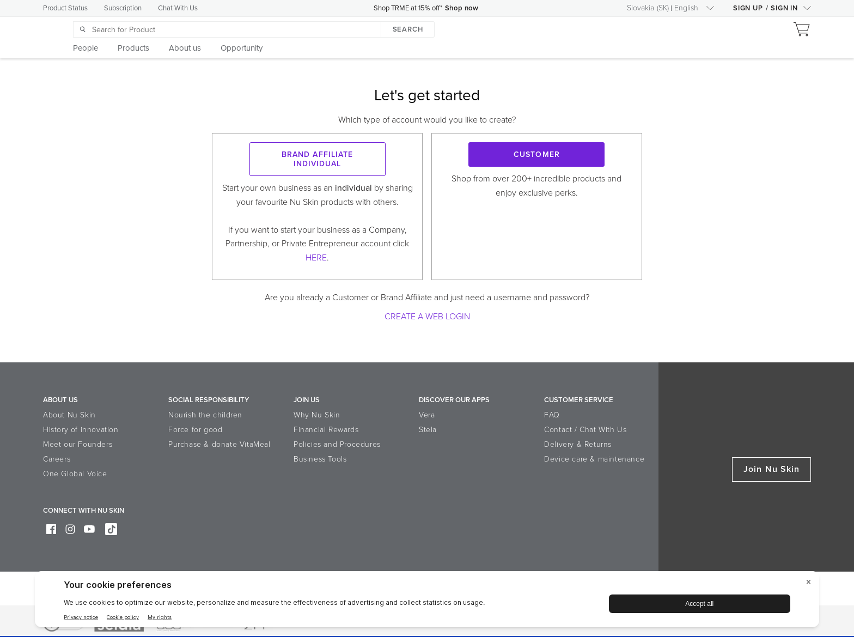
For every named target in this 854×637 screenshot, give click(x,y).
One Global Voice (75, 473)
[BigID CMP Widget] (427, 602)
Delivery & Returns (578, 444)
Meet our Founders (77, 444)
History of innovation (81, 429)
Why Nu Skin (317, 415)
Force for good (195, 429)
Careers (56, 459)
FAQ (552, 415)
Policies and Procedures (337, 444)
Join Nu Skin (771, 469)
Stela (428, 429)
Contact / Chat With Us (585, 429)
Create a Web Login (427, 316)
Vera (427, 415)
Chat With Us (178, 8)
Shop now (462, 8)
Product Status (65, 8)
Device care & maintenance (594, 459)
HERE (316, 257)
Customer (537, 154)
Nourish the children (205, 415)
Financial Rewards (326, 429)
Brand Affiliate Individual (317, 159)
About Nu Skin (69, 415)
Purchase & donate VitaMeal (219, 444)
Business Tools (320, 459)
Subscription (123, 8)
